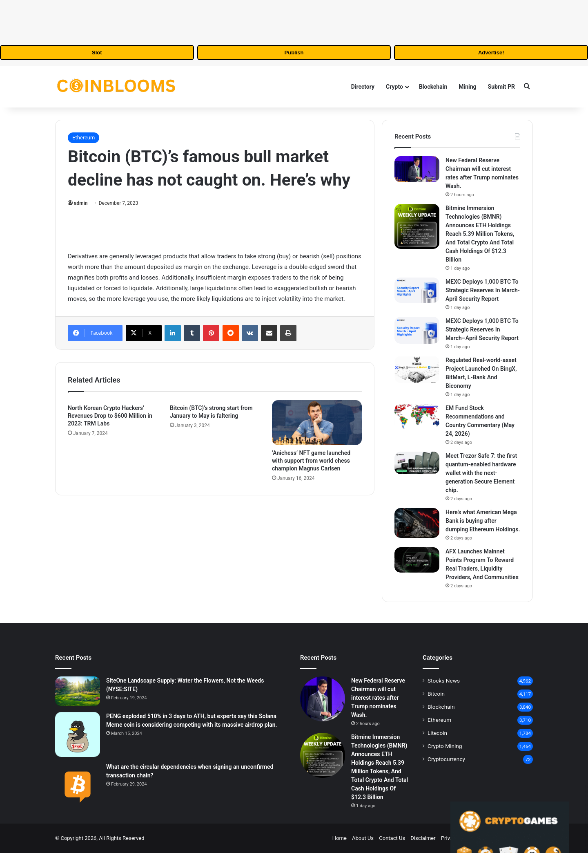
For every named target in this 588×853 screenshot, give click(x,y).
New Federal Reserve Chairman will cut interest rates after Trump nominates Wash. (378, 697)
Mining (467, 86)
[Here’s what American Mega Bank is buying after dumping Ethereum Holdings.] (416, 523)
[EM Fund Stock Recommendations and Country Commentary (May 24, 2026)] (416, 416)
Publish (294, 52)
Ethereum (83, 137)
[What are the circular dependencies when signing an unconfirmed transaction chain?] (77, 785)
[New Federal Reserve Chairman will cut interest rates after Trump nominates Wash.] (416, 169)
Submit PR (501, 86)
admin (80, 203)
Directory (362, 86)
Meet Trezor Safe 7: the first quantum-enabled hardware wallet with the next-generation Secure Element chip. (481, 472)
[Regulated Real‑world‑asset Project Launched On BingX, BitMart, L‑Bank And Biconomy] (416, 369)
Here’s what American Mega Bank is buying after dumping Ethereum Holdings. (482, 521)
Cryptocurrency (446, 759)
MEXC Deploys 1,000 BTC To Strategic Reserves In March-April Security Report (482, 290)
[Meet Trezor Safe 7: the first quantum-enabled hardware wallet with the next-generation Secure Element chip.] (416, 463)
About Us (363, 838)
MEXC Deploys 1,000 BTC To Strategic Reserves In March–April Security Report (482, 329)
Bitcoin (436, 693)
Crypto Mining (445, 746)
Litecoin (437, 733)
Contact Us (392, 838)
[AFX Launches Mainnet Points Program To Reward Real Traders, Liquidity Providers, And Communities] (416, 560)
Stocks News (444, 680)
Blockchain (433, 86)
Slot (97, 52)
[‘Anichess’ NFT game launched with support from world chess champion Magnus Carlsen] (317, 422)
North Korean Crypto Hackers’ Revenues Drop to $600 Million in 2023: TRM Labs (110, 416)
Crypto (394, 86)
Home (339, 838)
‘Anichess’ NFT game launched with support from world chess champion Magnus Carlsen (311, 461)
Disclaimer (422, 838)
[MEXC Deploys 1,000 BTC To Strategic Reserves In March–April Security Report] (416, 330)
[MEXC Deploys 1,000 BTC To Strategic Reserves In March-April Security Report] (416, 290)
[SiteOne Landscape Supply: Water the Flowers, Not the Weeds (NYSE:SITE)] (77, 691)
